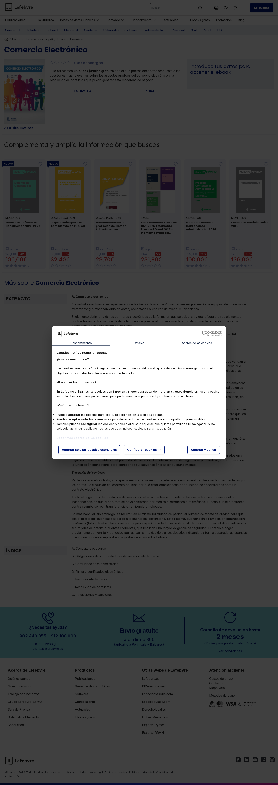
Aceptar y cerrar (203, 450)
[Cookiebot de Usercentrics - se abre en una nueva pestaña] (205, 333)
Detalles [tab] (139, 343)
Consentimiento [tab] (81, 343)
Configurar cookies (144, 450)
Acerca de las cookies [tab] (197, 343)
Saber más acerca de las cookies (82, 438)
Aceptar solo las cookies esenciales (89, 450)
